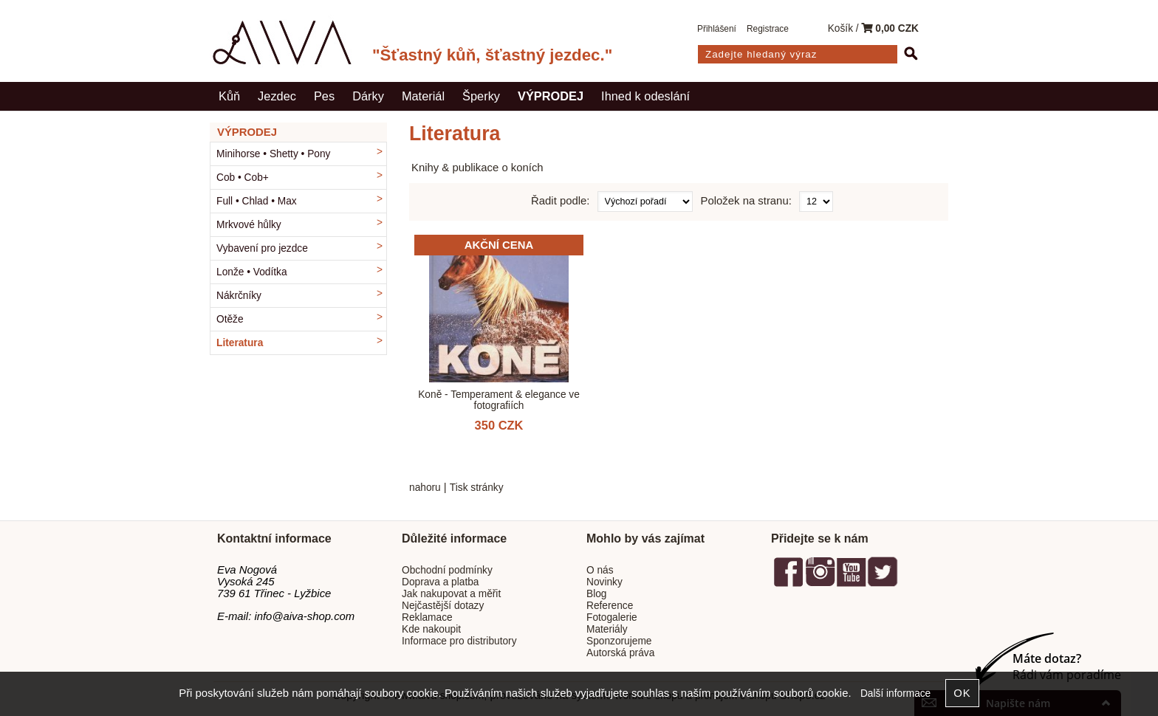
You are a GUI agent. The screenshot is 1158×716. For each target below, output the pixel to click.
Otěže (230, 319)
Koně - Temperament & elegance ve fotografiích (499, 400)
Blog (596, 593)
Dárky (368, 96)
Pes (324, 96)
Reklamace (427, 617)
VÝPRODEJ (550, 96)
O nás (600, 570)
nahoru (425, 487)
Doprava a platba (440, 582)
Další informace (895, 693)
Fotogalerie (611, 617)
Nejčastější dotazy (443, 605)
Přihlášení (716, 29)
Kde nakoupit (431, 629)
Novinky (604, 582)
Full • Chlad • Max (256, 201)
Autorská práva (620, 652)
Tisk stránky (477, 487)
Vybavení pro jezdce (262, 248)
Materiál (423, 96)
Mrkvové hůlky (248, 224)
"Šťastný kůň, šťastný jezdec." (492, 55)
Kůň (229, 96)
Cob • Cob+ (242, 177)
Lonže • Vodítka (251, 272)
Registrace (768, 29)
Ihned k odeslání (645, 96)
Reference (609, 605)
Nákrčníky (238, 295)
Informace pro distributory (459, 641)
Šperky (481, 96)
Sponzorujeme (618, 641)
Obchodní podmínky (447, 570)
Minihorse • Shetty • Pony (273, 153)
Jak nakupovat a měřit (451, 593)
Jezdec (277, 96)
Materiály (607, 629)
